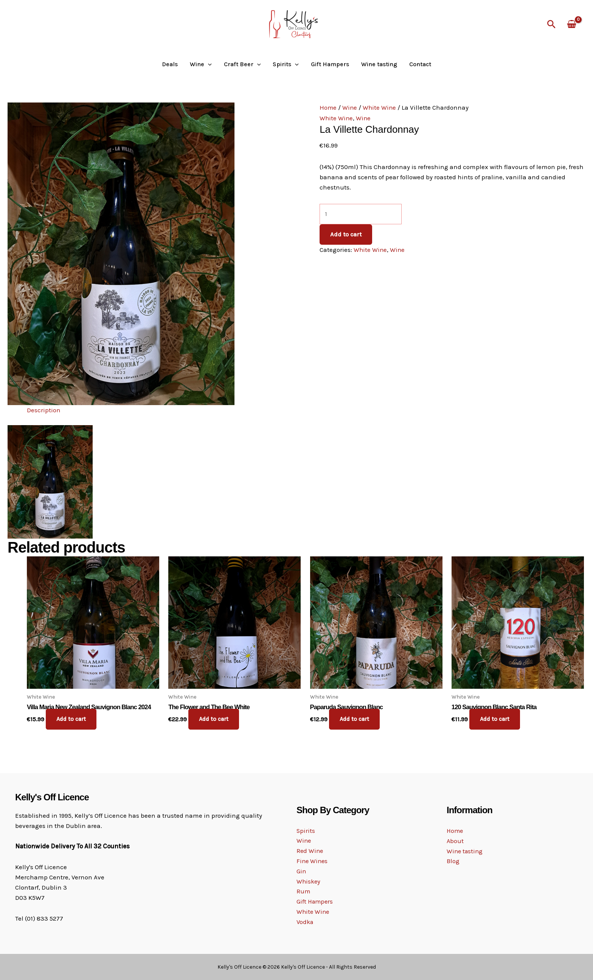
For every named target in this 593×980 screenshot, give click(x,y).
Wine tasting (379, 64)
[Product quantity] (361, 213)
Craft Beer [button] (242, 64)
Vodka (305, 922)
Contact (420, 64)
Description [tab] (44, 410)
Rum (303, 891)
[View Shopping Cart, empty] (572, 25)
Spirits (305, 830)
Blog (453, 861)
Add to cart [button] (72, 719)
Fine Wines (312, 861)
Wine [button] (201, 64)
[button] (551, 24)
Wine (350, 107)
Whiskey (308, 881)
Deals (170, 64)
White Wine (380, 107)
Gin (301, 871)
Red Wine (310, 850)
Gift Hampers (330, 64)
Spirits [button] (286, 64)
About (455, 841)
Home (328, 107)
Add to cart (346, 234)
